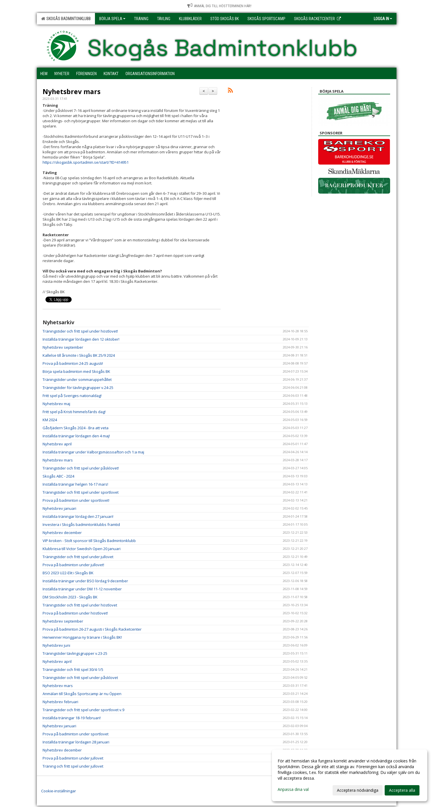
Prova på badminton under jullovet (73, 758)
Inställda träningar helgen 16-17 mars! (75, 484)
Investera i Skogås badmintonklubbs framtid (81, 524)
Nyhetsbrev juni (56, 645)
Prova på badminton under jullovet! (73, 564)
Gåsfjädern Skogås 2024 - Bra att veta (75, 427)
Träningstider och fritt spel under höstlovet (80, 605)
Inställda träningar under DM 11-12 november (82, 589)
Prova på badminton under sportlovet (75, 734)
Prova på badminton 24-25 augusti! (73, 363)
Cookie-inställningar (58, 790)
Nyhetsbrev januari (59, 508)
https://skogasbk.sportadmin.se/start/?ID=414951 (86, 162)
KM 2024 (50, 419)
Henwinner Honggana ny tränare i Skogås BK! (82, 637)
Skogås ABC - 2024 (58, 476)
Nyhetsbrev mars (71, 91)
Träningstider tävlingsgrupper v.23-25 (75, 653)
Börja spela (112, 18)
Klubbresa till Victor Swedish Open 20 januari (82, 548)
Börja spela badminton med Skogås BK (76, 371)
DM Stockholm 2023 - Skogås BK (70, 597)
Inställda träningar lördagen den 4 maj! (76, 435)
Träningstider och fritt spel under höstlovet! (80, 331)
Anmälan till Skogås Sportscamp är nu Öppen (82, 693)
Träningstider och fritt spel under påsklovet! (81, 468)
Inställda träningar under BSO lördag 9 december (85, 580)
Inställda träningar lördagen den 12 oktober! (81, 339)
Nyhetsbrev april (57, 444)
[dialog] (349, 775)
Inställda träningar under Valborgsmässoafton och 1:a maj (93, 452)
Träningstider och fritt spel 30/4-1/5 (73, 669)
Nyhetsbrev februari (60, 701)
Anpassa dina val (293, 789)
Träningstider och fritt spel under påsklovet (80, 677)
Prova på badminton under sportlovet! (76, 500)
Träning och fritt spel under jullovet (73, 766)
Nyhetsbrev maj (56, 403)
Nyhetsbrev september (63, 347)
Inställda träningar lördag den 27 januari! (78, 516)
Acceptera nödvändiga (357, 790)
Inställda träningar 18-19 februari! (72, 717)
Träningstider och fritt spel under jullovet (78, 556)
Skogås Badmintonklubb (66, 18)
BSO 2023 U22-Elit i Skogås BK (68, 572)
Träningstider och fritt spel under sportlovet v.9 (83, 709)
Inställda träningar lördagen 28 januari (76, 742)
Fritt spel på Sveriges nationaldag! (72, 395)
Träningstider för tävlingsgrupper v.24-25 (78, 387)
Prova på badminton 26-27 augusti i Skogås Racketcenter (92, 629)
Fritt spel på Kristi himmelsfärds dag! (74, 411)
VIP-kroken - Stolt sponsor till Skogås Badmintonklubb (89, 540)
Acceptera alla (402, 790)
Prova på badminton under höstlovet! (75, 613)
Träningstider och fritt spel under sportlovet (81, 492)
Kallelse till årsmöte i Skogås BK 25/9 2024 (79, 355)
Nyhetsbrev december (62, 532)
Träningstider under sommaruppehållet (77, 379)
